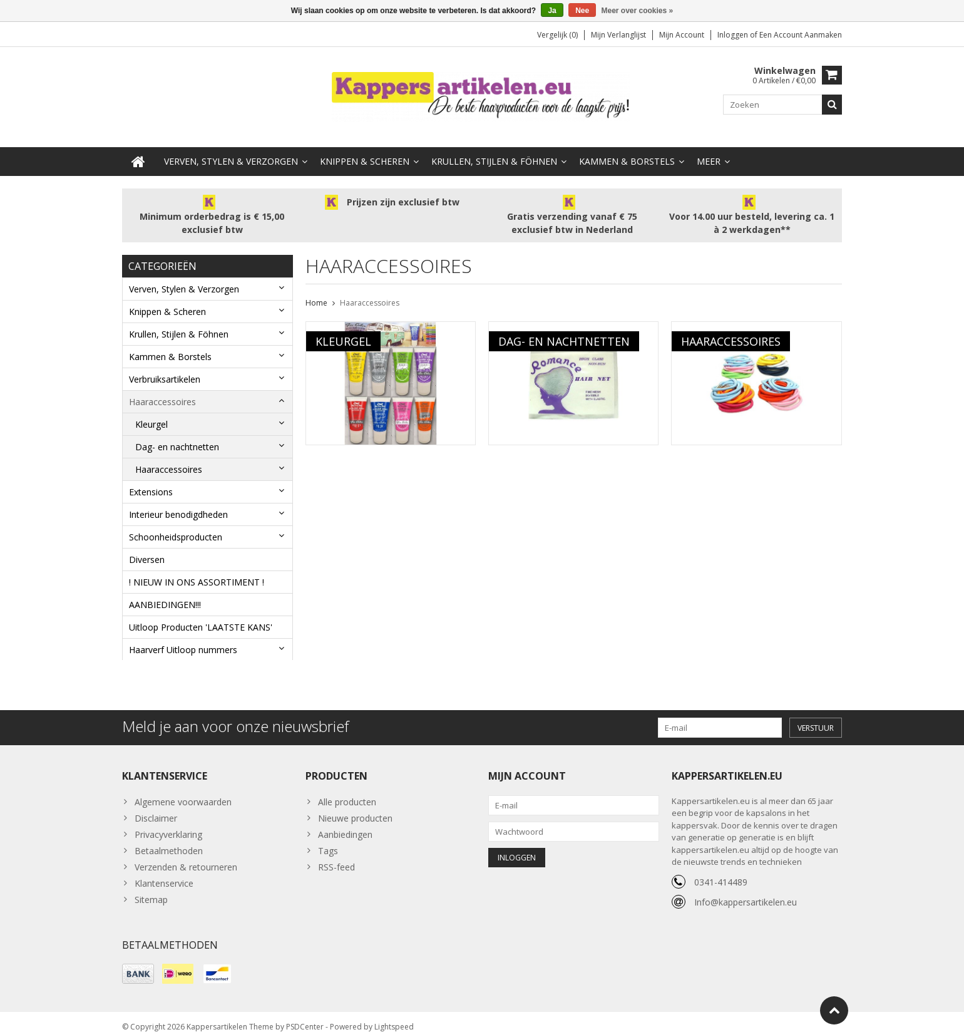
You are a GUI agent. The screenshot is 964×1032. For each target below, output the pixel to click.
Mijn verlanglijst (618, 34)
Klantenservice (164, 873)
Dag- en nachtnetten (177, 434)
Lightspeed (394, 1016)
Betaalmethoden (169, 840)
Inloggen (733, 34)
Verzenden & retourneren (186, 856)
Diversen (147, 547)
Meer (708, 149)
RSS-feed (336, 856)
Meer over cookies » (638, 10)
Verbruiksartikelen (164, 367)
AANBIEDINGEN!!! (165, 592)
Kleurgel (151, 412)
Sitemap (151, 889)
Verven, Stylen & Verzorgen (231, 149)
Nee (582, 10)
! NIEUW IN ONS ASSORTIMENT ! (196, 569)
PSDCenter (305, 1016)
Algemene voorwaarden (183, 791)
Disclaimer (156, 807)
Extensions (151, 479)
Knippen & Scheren (364, 149)
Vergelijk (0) (557, 34)
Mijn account (681, 34)
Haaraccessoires (162, 389)
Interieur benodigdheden (178, 502)
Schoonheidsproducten (175, 524)
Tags (328, 840)
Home (316, 290)
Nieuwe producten (355, 807)
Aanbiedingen (345, 824)
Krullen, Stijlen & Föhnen (494, 149)
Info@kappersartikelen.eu (745, 891)
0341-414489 (720, 871)
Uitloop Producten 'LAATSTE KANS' (200, 615)
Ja (552, 10)
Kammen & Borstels (627, 149)
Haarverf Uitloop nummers (183, 637)
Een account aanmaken (800, 34)
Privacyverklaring (168, 824)
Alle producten (347, 791)
